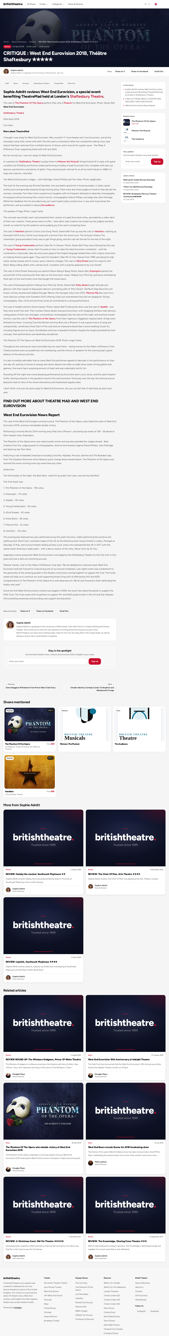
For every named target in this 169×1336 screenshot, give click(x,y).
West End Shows (51, 1291)
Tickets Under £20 (112, 1295)
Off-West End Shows (53, 1295)
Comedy (47, 1312)
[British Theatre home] (13, 4)
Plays (46, 1304)
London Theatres (111, 1291)
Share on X (120, 71)
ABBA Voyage (81, 1311)
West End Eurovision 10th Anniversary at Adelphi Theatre (119, 1059)
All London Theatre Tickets (55, 1283)
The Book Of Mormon (84, 1319)
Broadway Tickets (52, 1321)
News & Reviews (75, 4)
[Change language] (159, 4)
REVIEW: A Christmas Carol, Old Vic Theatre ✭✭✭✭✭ (35, 1241)
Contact (138, 1291)
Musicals (10, 711)
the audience (47, 205)
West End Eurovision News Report (139, 105)
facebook (155, 1311)
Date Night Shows (112, 1325)
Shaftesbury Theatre (86, 96)
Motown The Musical (69, 744)
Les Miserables (81, 1294)
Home (6, 42)
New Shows (109, 1308)
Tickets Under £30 (112, 1300)
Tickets (44, 4)
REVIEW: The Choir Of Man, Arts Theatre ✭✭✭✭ (114, 874)
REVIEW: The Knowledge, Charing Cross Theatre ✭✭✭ (117, 1241)
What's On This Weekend (115, 1287)
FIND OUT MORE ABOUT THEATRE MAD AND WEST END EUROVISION (142, 100)
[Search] (147, 4)
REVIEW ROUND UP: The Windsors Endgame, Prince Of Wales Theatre (43, 1059)
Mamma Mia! (80, 1307)
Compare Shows (111, 1333)
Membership (140, 1300)
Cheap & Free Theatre (113, 1329)
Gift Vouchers (141, 1295)
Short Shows (109, 1321)
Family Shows (50, 1308)
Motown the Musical (68, 161)
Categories (58, 4)
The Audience (121, 744)
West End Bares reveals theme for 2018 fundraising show (118, 1147)
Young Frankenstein (25, 245)
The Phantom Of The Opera (29, 103)
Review (32, 42)
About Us (139, 1287)
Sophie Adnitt (23, 622)
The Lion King (81, 1283)
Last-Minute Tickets (52, 1287)
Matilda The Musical (84, 1315)
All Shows (31, 4)
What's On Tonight (112, 1283)
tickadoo (18, 1307)
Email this (159, 71)
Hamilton (19, 231)
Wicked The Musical (84, 1302)
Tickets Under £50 (112, 1304)
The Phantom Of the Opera (17, 744)
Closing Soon (109, 1312)
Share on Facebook (139, 71)
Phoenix (68, 103)
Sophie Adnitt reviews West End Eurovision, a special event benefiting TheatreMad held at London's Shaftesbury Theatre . (143, 92)
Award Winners (50, 1316)
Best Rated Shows (112, 1316)
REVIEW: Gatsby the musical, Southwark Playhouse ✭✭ (35, 874)
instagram (141, 1311)
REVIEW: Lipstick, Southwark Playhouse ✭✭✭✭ (31, 961)
